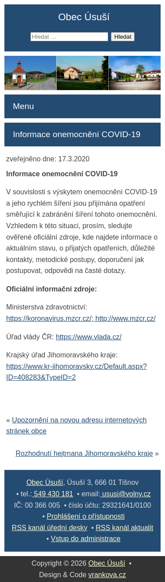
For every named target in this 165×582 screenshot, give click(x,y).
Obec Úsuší (84, 16)
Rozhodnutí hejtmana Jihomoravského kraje (84, 453)
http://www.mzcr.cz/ (125, 318)
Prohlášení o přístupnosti (86, 516)
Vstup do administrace (86, 538)
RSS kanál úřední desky (50, 527)
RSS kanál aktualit (124, 527)
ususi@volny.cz (125, 494)
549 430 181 (52, 494)
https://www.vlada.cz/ (88, 337)
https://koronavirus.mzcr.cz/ (49, 318)
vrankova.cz (107, 574)
